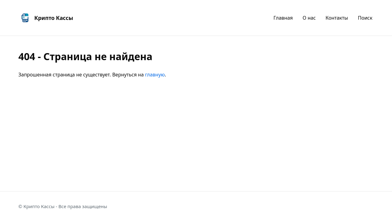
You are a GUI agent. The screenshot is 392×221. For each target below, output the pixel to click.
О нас (309, 17)
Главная (283, 17)
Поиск (365, 17)
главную (155, 74)
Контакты (337, 17)
